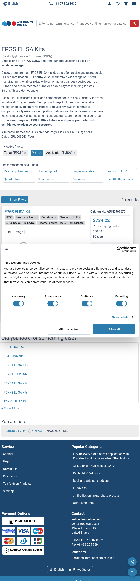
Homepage (11, 431)
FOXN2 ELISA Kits (16, 392)
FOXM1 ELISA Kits (16, 401)
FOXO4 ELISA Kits (16, 383)
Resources (10, 476)
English (10, 3)
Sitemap (8, 491)
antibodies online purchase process (96, 495)
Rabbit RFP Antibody (86, 473)
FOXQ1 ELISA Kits (16, 365)
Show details (120, 317)
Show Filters (15, 199)
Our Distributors (83, 503)
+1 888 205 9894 (88, 544)
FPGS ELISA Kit (17, 211)
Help (6, 461)
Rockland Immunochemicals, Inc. (93, 558)
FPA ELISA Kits (13, 356)
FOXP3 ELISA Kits (15, 374)
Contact (8, 454)
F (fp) (26, 431)
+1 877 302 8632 (62, 3)
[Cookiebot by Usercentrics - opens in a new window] (119, 249)
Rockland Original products (91, 480)
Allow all (114, 329)
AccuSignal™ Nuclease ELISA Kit (94, 466)
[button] (10, 408)
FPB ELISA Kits (14, 347)
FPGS (38, 431)
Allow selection (69, 329)
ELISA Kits (80, 488)
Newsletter (10, 469)
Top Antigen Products (17, 483)
